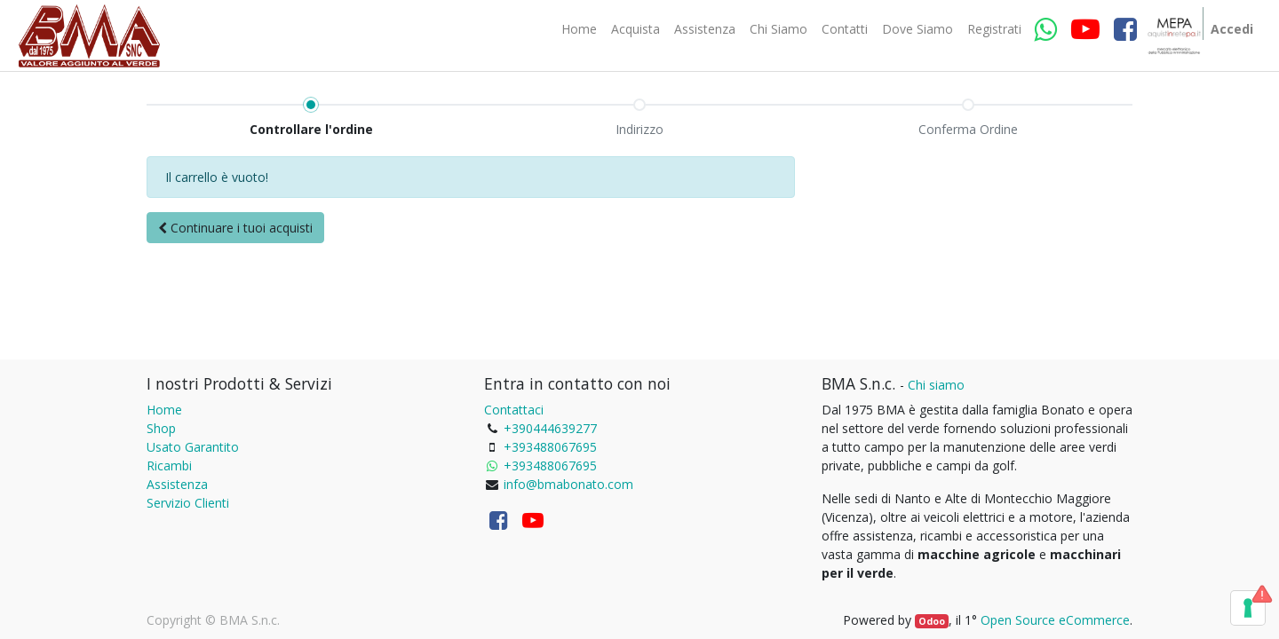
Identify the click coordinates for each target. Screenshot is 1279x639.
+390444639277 (550, 428)
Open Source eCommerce (1055, 619)
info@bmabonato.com (568, 484)
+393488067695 (550, 446)
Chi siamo (936, 384)
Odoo (931, 621)
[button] (235, 227)
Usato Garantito (193, 446)
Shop (161, 428)
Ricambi (169, 465)
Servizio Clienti (188, 502)
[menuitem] (579, 29)
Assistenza (177, 484)
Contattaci (514, 409)
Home (164, 409)
